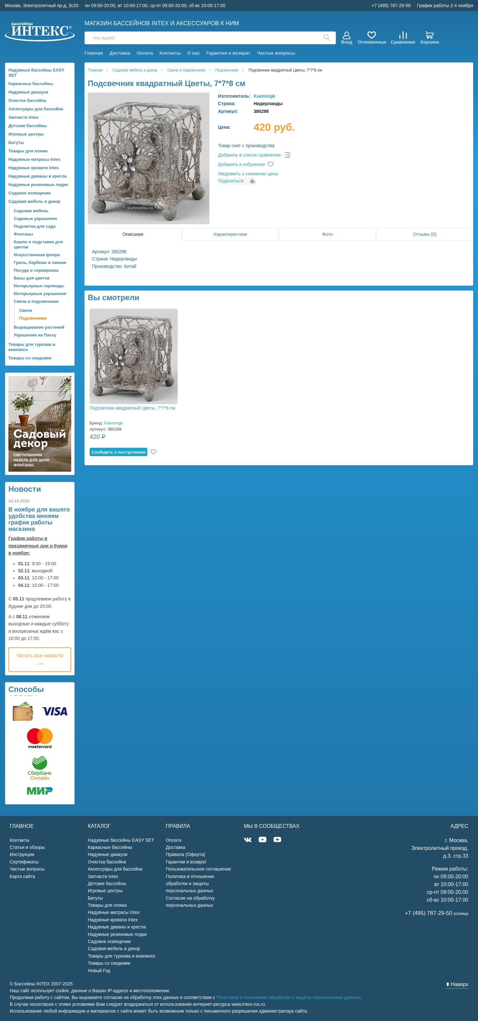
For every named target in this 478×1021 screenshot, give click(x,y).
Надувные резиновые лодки (38, 184)
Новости (24, 489)
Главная (93, 53)
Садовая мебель (31, 210)
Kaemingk (264, 96)
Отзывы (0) (424, 234)
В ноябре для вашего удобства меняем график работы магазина (39, 519)
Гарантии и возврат (228, 53)
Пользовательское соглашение (198, 869)
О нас (193, 53)
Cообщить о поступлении (118, 452)
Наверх (457, 984)
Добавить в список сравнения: (250, 155)
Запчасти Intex (23, 117)
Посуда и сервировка (36, 270)
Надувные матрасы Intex (34, 159)
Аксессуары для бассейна (35, 108)
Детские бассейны (27, 125)
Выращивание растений (39, 327)
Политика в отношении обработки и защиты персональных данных (190, 884)
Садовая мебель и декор (34, 201)
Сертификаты (24, 861)
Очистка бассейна (27, 100)
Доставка (119, 53)
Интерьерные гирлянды (39, 285)
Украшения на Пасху (35, 335)
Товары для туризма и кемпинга (31, 347)
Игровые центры (26, 134)
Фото (327, 234)
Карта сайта (22, 876)
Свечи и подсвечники (36, 301)
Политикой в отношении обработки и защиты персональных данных (288, 997)
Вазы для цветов (32, 278)
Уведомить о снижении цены (248, 173)
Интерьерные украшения (40, 293)
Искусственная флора (37, 254)
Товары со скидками (29, 358)
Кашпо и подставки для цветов (38, 244)
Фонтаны (23, 234)
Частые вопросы (276, 53)
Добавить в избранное (241, 164)
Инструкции (22, 854)
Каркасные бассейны (30, 83)
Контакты (170, 53)
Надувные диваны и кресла (37, 176)
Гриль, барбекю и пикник (40, 262)
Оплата (145, 53)
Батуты (16, 142)
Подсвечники (33, 318)
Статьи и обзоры (27, 847)
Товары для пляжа (28, 150)
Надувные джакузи (28, 92)
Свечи (25, 310)
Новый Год (99, 970)
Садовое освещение (29, 193)
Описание (133, 234)
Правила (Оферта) (185, 854)
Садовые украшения (35, 218)
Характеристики (230, 234)
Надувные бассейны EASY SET (36, 73)
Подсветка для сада (35, 226)
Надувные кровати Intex (33, 167)
